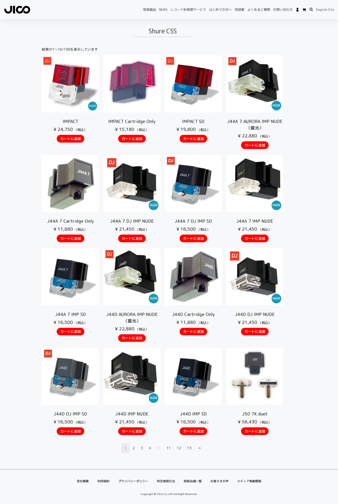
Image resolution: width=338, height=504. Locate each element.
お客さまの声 (219, 481)
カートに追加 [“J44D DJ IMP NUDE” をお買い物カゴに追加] (254, 331)
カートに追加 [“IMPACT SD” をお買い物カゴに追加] (193, 138)
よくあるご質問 (258, 9)
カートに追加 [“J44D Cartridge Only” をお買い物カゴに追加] (193, 331)
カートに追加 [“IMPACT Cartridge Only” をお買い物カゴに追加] (132, 138)
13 (189, 448)
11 (168, 448)
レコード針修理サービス (188, 9)
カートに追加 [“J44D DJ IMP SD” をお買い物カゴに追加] (70, 431)
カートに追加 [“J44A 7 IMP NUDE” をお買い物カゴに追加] (254, 238)
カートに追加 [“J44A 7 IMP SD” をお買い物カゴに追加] (70, 331)
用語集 (239, 9)
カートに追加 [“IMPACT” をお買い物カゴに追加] (70, 138)
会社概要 (83, 481)
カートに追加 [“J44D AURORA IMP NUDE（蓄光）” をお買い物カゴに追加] (132, 338)
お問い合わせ (283, 9)
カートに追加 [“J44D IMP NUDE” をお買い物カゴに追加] (132, 431)
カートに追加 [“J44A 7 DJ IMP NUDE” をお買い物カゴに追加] (132, 238)
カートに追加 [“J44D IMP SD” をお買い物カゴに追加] (193, 431)
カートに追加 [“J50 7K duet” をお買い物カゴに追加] (254, 431)
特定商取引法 (166, 481)
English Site (325, 9)
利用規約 (103, 481)
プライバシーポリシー (133, 481)
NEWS (163, 9)
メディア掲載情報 (249, 481)
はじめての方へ (220, 9)
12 (179, 448)
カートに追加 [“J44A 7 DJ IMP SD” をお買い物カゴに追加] (193, 238)
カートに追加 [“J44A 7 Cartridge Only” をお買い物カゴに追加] (70, 238)
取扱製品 (149, 9)
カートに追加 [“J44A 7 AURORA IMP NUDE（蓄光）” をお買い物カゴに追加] (254, 145)
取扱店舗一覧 (193, 481)
